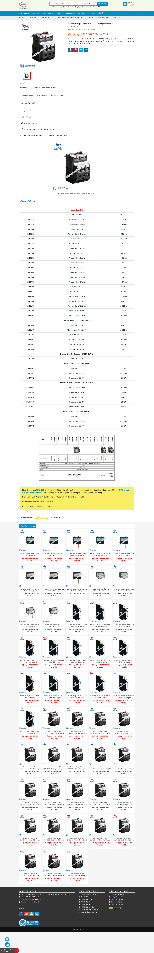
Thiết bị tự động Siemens (87, 884)
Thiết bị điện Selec (85, 892)
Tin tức (91, 13)
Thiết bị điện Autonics (86, 897)
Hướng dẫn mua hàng (116, 887)
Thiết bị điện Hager (86, 887)
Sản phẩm (47, 13)
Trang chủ (25, 13)
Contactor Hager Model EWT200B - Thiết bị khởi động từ (77, 193)
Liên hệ (100, 13)
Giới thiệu (36, 13)
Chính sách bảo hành (116, 889)
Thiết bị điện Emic (85, 895)
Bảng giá (81, 13)
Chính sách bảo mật (116, 895)
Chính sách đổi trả (115, 892)
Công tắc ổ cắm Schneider (88, 902)
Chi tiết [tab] (22, 83)
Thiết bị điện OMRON (86, 889)
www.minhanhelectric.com (34, 892)
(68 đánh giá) (75, 26)
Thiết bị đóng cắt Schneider (88, 900)
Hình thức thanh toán (65, 13)
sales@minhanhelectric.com (33, 889)
